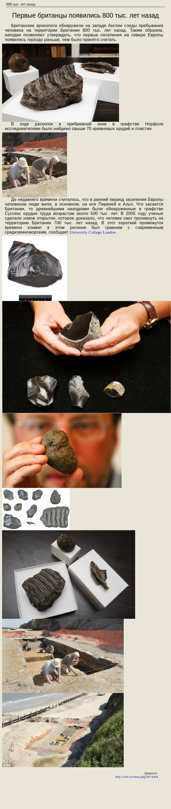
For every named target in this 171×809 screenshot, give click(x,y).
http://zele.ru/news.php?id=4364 (136, 777)
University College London (93, 232)
